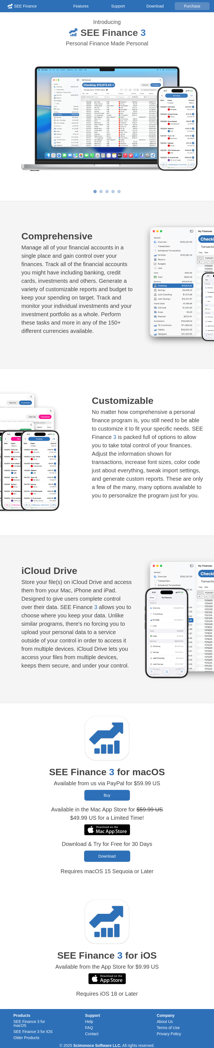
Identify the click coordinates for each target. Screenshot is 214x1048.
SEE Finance (25, 6)
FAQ (89, 1027)
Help (89, 1021)
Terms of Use (168, 1027)
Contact (91, 1034)
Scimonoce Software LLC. (97, 1045)
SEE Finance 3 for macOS (29, 1023)
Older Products (26, 1037)
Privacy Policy (169, 1034)
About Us (165, 1021)
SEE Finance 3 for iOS (33, 1031)
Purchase (192, 6)
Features (81, 6)
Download (155, 6)
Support (118, 6)
